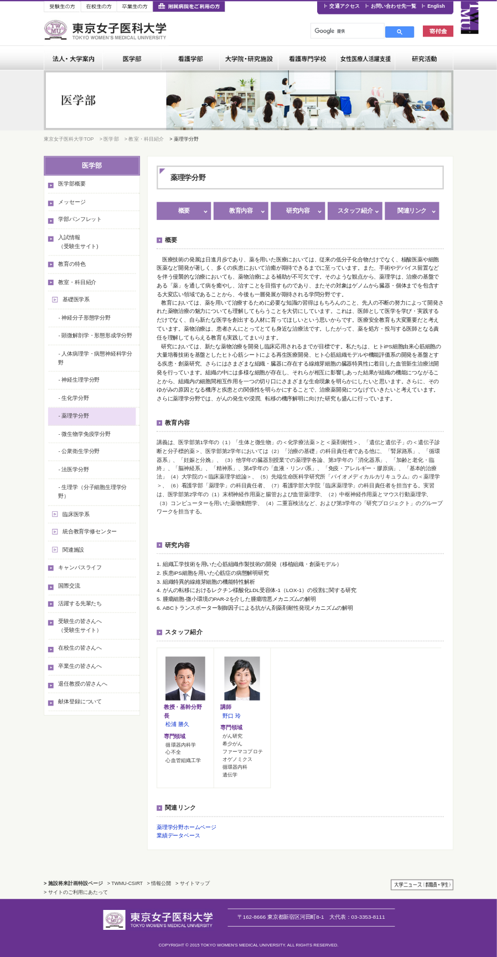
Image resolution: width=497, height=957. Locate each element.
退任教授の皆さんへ (82, 684)
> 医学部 (109, 138)
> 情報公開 (159, 883)
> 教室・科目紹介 (144, 138)
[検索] (346, 31)
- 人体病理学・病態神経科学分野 (95, 357)
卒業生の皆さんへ (80, 666)
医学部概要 (71, 184)
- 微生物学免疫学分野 (84, 433)
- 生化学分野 (73, 398)
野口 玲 (231, 716)
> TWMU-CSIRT (125, 883)
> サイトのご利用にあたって (76, 892)
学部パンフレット (80, 220)
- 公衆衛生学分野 (79, 452)
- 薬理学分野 (73, 416)
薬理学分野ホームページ (186, 827)
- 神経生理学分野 (79, 380)
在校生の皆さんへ (80, 648)
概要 (184, 210)
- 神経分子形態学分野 (84, 318)
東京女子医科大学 (106, 30)
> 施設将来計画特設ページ (73, 883)
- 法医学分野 (73, 469)
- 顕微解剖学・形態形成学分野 (95, 335)
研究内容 (297, 210)
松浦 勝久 (177, 724)
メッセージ (71, 201)
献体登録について (80, 701)
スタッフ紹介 (355, 210)
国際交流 (69, 586)
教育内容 (240, 210)
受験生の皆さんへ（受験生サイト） (80, 625)
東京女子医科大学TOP (69, 138)
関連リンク (412, 210)
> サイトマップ (192, 883)
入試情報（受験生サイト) (78, 241)
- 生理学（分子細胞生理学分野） (92, 491)
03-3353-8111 (357, 917)
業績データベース (178, 836)
